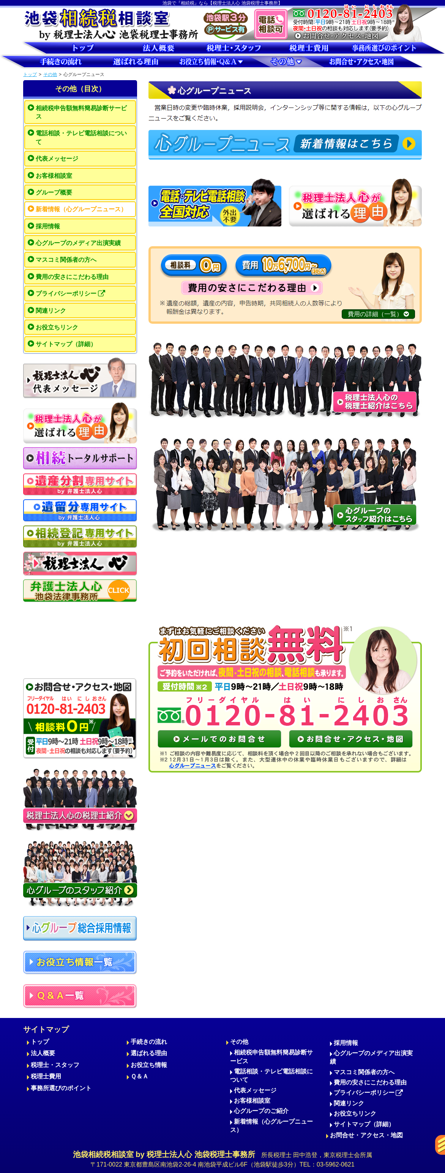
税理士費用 (46, 1076)
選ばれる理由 (149, 1053)
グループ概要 (54, 192)
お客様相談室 (54, 176)
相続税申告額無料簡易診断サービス (81, 112)
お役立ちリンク (57, 327)
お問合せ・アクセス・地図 (366, 1135)
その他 (50, 74)
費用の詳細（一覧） (378, 314)
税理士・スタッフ (55, 1065)
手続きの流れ (149, 1041)
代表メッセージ (57, 158)
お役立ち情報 (149, 1065)
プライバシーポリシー (70, 294)
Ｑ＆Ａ (139, 1076)
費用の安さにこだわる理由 (72, 277)
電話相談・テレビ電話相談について (81, 137)
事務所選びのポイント (61, 1088)
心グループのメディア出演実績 (78, 243)
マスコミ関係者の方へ (66, 259)
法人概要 (43, 1053)
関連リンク (51, 310)
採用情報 (48, 226)
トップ (30, 74)
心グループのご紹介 (261, 1111)
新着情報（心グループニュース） (81, 209)
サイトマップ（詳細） (66, 344)
